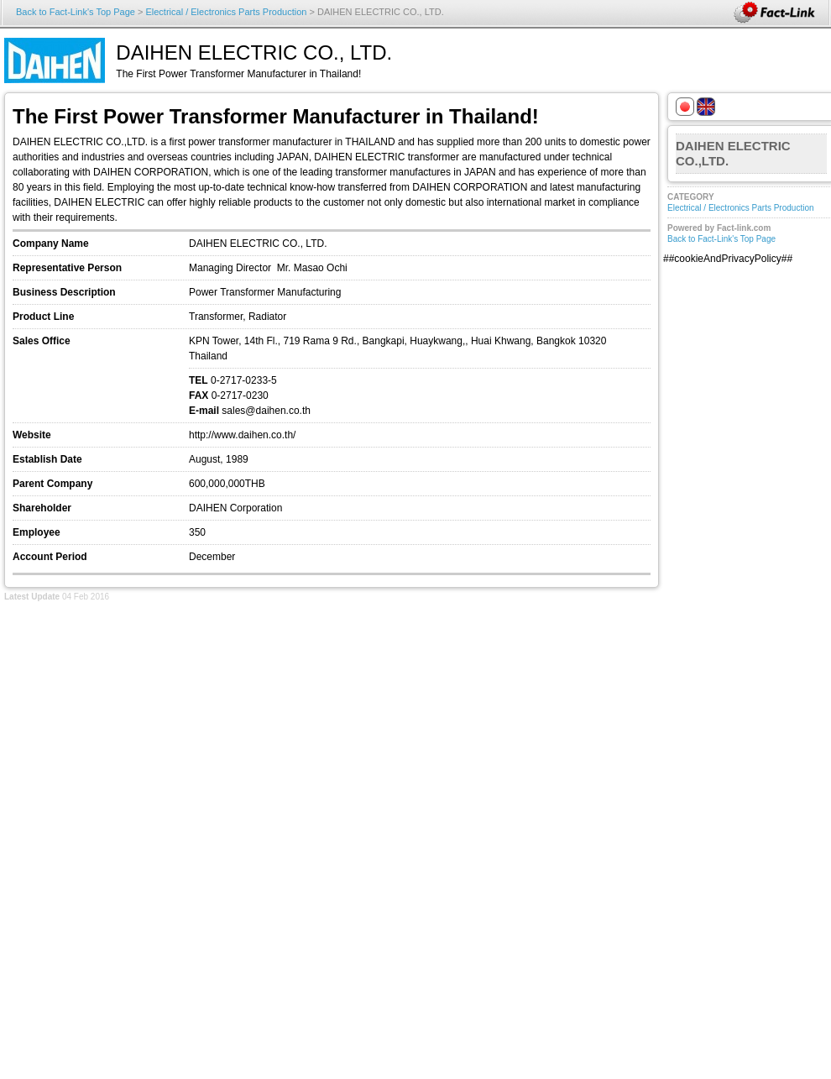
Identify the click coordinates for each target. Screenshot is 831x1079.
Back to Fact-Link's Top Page (75, 12)
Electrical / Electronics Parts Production (225, 12)
